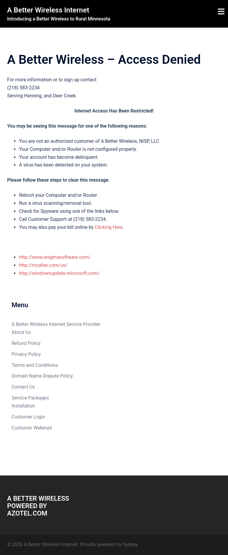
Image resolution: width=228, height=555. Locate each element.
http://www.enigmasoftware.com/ (55, 257)
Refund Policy (26, 343)
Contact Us (23, 387)
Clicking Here (109, 227)
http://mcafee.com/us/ (43, 265)
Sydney (130, 544)
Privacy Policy (26, 354)
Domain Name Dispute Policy (42, 376)
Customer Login (28, 417)
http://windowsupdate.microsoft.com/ (59, 273)
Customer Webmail (32, 428)
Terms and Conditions (35, 365)
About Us (21, 332)
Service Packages (30, 398)
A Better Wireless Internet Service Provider (56, 324)
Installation (23, 406)
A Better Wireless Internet (48, 10)
